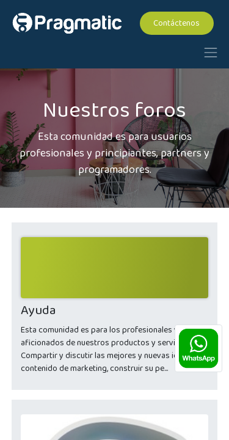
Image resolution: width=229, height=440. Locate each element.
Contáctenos (176, 23)
